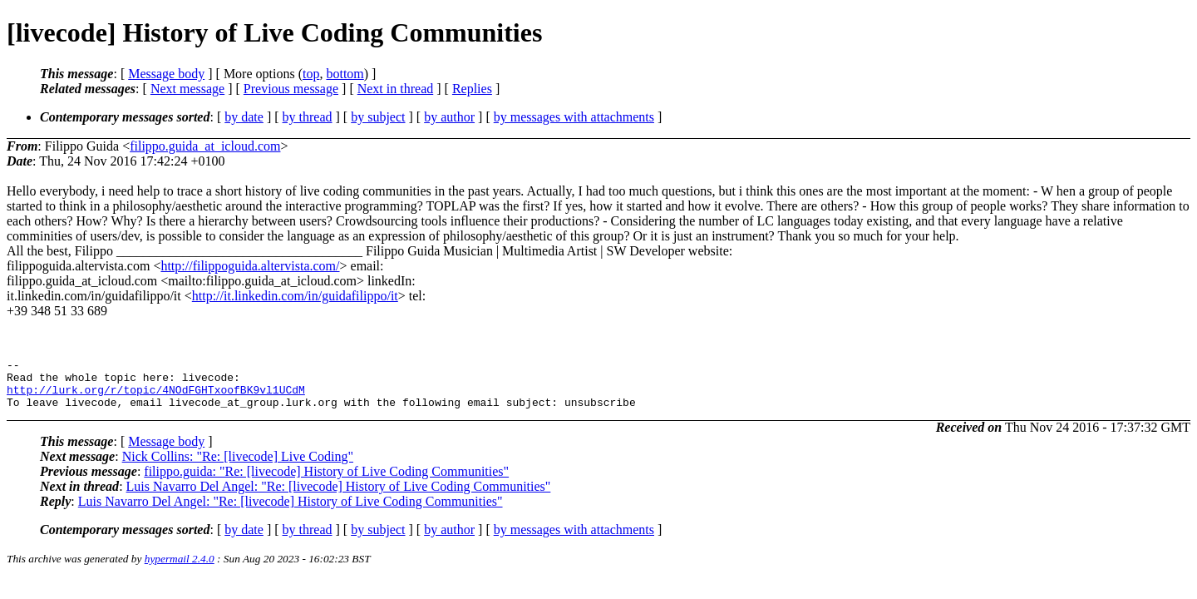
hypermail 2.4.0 (179, 568)
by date (244, 117)
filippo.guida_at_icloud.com (205, 146)
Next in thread (395, 89)
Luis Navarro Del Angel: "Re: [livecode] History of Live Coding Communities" (338, 496)
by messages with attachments (574, 117)
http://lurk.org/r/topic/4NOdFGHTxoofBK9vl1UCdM (156, 396)
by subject (378, 117)
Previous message (291, 89)
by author (449, 117)
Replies (472, 89)
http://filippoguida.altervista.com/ (249, 266)
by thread (307, 117)
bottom (344, 74)
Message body (166, 74)
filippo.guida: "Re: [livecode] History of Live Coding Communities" (326, 481)
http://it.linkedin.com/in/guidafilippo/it (295, 296)
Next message (187, 89)
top (311, 74)
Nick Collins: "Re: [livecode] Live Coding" (237, 466)
